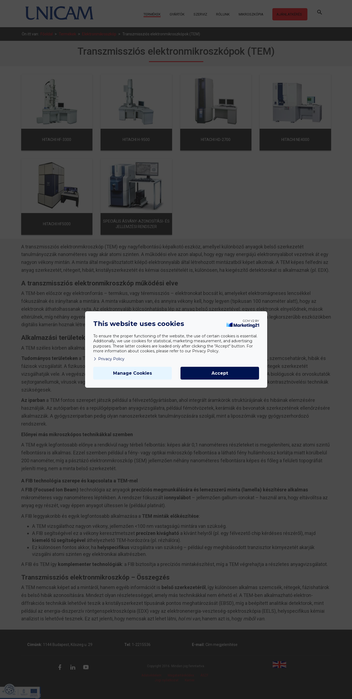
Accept (219, 373)
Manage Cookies (132, 373)
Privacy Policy (108, 358)
